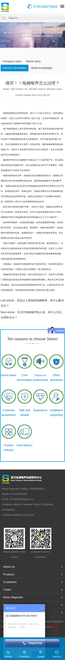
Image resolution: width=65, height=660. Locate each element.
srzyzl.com (28, 514)
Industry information (14, 67)
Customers (10, 582)
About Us (9, 566)
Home (8, 656)
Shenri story (33, 61)
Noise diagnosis (13, 597)
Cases (7, 589)
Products (8, 574)
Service (57, 656)
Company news (11, 61)
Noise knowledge (41, 67)
